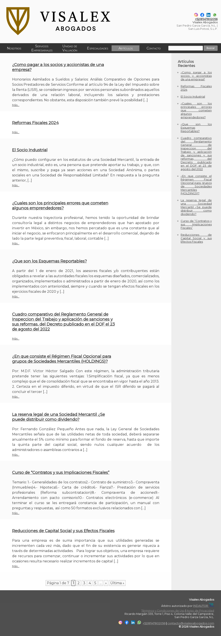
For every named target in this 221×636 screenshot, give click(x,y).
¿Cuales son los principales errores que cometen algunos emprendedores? (60, 205)
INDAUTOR (203, 606)
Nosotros (14, 48)
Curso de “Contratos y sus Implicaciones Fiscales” (60, 472)
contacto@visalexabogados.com (190, 623)
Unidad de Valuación (69, 48)
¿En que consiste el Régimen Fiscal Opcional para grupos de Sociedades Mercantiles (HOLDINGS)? (61, 359)
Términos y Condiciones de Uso (163, 610)
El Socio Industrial (29, 149)
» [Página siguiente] (106, 583)
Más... (15, 105)
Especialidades (97, 48)
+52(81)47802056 (206, 19)
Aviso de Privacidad (200, 610)
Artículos (125, 48)
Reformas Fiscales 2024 (35, 122)
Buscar (210, 48)
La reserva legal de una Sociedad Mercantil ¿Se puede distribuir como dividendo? (58, 417)
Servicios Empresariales (41, 48)
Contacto (153, 48)
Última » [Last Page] (117, 583)
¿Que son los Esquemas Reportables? (49, 261)
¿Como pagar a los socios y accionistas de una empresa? (196, 76)
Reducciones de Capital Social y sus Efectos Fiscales (63, 530)
